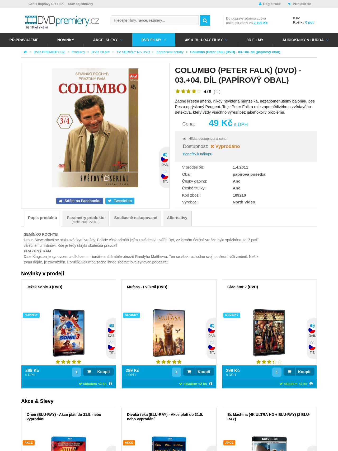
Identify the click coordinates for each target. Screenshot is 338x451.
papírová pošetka (249, 174)
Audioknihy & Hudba (303, 40)
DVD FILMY (151, 40)
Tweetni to (122, 201)
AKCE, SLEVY (105, 40)
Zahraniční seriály (170, 52)
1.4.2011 (240, 167)
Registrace (272, 4)
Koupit (103, 371)
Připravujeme (24, 40)
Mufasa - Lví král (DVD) (147, 287)
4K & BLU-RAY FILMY (204, 40)
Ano (236, 181)
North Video (244, 202)
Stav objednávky (80, 4)
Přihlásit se (302, 4)
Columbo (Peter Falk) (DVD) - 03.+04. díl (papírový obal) (235, 52)
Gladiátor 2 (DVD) (242, 287)
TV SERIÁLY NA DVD (133, 52)
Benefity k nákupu (197, 154)
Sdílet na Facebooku (82, 201)
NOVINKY (65, 40)
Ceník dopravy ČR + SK (46, 4)
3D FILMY (255, 40)
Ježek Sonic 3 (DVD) (44, 287)
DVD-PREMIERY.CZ (49, 52)
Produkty (78, 52)
